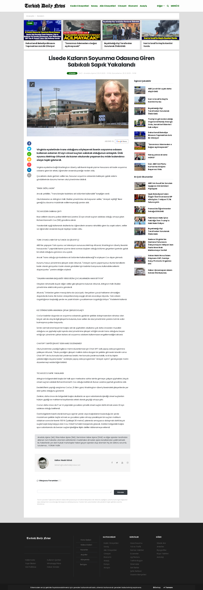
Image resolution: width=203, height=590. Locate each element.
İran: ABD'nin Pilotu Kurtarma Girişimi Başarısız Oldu (157, 167)
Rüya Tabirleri (162, 553)
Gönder (120, 492)
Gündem (40, 16)
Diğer (160, 5)
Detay (157, 587)
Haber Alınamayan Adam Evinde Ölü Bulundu (160, 271)
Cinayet (122, 5)
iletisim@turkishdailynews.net (67, 465)
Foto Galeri (84, 540)
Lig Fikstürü (135, 557)
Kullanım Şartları (54, 560)
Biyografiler (161, 550)
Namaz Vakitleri (137, 550)
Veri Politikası (30, 567)
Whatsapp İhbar (54, 563)
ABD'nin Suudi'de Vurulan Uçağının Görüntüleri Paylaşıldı (160, 186)
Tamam (168, 587)
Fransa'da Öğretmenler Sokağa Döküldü (159, 210)
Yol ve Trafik (135, 546)
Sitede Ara (161, 543)
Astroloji (160, 557)
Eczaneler (134, 553)
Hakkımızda (30, 560)
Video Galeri (84, 545)
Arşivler (82, 554)
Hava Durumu (136, 543)
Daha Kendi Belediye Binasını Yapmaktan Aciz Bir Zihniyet (160, 135)
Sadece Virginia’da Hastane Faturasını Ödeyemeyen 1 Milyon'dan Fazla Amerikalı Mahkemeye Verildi (160, 244)
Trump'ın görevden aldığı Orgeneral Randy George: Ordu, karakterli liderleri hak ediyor (160, 123)
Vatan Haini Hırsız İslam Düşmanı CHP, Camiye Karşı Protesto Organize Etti (159, 259)
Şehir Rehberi (136, 571)
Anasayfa (30, 16)
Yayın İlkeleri (30, 563)
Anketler (160, 546)
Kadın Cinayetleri (79, 5)
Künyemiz (83, 559)
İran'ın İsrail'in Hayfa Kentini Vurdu (158, 100)
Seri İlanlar (134, 567)
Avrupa (107, 567)
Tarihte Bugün (136, 560)
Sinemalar (134, 564)
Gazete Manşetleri (138, 574)
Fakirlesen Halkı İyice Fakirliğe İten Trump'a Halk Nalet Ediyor (158, 221)
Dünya (106, 564)
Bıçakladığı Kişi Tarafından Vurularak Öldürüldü (158, 111)
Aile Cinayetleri (108, 5)
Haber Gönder (53, 567)
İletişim (82, 564)
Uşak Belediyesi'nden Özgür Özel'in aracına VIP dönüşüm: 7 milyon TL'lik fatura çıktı (160, 198)
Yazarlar (82, 549)
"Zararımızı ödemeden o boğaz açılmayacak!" (160, 145)
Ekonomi (133, 5)
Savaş (94, 5)
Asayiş (143, 5)
